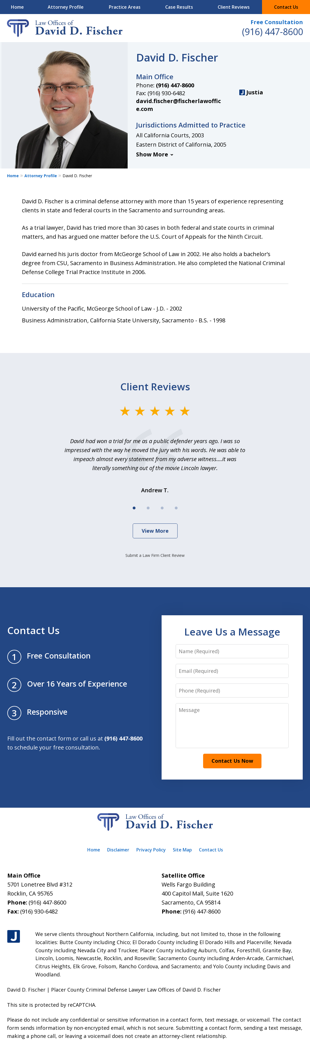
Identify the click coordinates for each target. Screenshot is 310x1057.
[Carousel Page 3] (162, 508)
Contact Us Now (232, 760)
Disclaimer (118, 850)
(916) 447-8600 (272, 32)
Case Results (179, 7)
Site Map (182, 850)
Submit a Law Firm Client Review (155, 555)
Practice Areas (125, 7)
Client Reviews (234, 7)
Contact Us (286, 7)
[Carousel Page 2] (148, 508)
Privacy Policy (151, 850)
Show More (152, 154)
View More (155, 530)
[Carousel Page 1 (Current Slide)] (134, 508)
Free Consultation (277, 22)
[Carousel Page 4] (176, 508)
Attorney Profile (66, 7)
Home (17, 7)
